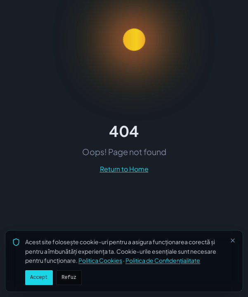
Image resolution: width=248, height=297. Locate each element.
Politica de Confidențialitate (162, 260)
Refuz (68, 277)
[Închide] (232, 240)
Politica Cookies (100, 260)
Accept (39, 277)
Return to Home (124, 169)
